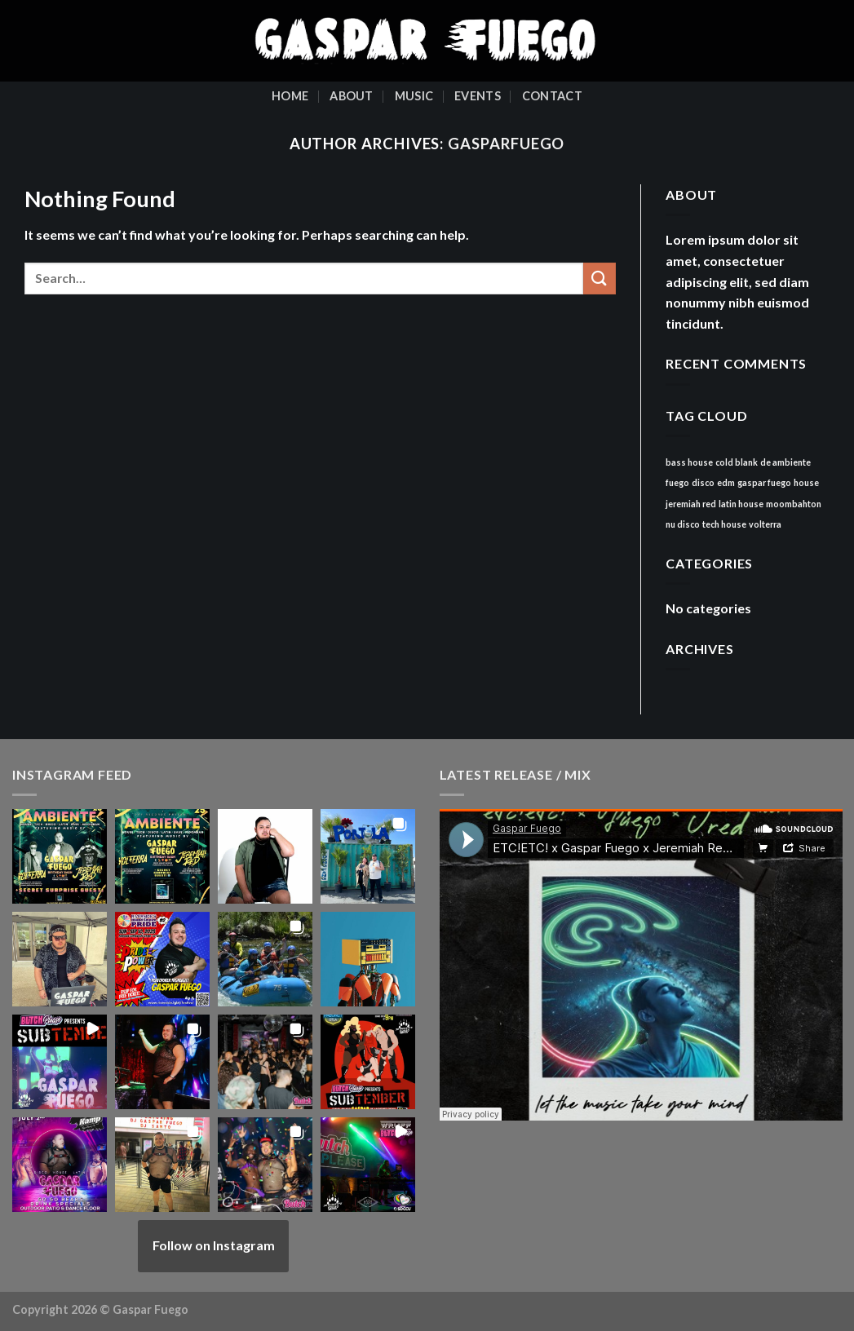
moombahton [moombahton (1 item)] (793, 503)
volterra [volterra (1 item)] (765, 524)
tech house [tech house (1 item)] (724, 524)
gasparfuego (506, 144)
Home (290, 96)
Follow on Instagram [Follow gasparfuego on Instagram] (214, 1245)
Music (414, 96)
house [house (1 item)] (806, 482)
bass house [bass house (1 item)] (689, 462)
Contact (552, 96)
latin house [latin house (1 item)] (741, 503)
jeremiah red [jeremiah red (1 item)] (691, 503)
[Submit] (599, 278)
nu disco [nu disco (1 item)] (683, 524)
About (351, 96)
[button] (59, 856)
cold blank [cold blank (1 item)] (736, 462)
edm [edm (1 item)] (726, 482)
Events (477, 96)
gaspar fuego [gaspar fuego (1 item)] (764, 482)
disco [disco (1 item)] (703, 482)
